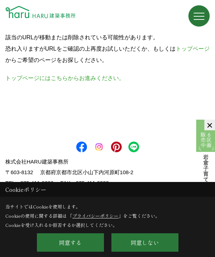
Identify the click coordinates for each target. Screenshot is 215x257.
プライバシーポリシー (95, 215)
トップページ (193, 49)
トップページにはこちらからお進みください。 (65, 78)
